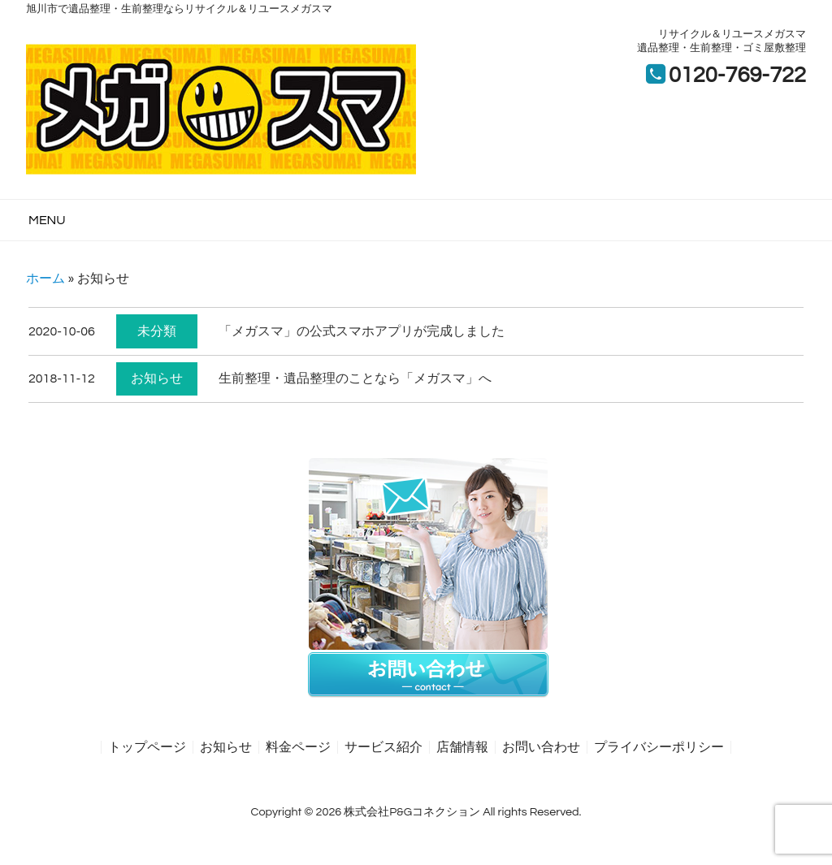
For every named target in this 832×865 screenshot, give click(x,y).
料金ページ (298, 747)
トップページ (147, 747)
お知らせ (157, 378)
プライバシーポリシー (659, 747)
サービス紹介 (383, 747)
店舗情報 (462, 747)
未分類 (156, 331)
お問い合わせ (541, 747)
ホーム (45, 278)
